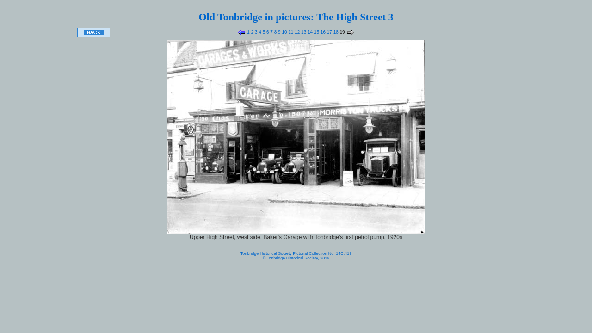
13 (303, 32)
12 (296, 32)
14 (309, 32)
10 (284, 32)
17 (329, 32)
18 (335, 32)
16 (322, 32)
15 (316, 32)
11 (290, 32)
